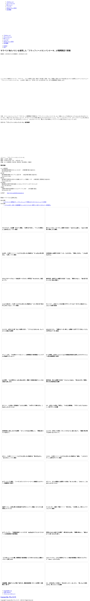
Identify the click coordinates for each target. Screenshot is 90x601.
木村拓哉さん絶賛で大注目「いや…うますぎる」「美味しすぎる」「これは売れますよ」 (67, 254)
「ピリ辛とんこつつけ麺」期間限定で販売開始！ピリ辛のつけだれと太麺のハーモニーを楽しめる (23, 558)
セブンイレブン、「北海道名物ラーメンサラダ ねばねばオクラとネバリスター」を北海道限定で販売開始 (23, 533)
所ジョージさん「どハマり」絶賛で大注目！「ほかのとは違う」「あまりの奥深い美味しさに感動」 (67, 228)
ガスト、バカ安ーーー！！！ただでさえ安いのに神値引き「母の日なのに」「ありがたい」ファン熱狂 (22, 457)
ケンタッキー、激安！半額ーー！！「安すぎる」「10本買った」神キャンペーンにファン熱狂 (67, 507)
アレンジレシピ (11, 3)
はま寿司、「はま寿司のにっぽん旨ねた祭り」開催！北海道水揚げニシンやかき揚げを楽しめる (23, 380)
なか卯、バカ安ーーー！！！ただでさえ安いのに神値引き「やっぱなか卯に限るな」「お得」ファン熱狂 (23, 254)
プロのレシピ (10, 2)
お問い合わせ (7, 592)
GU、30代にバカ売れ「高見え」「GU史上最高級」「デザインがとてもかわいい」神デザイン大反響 (67, 406)
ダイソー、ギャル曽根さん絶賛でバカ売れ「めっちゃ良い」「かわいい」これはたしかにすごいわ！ (67, 482)
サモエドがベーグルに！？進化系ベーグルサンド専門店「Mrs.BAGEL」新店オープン (22, 279)
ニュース (9, 6)
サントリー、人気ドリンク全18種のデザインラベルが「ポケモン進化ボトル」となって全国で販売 (67, 304)
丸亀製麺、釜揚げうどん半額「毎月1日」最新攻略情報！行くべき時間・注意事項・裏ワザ (22, 583)
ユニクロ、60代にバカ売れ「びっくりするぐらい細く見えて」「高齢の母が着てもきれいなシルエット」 (67, 431)
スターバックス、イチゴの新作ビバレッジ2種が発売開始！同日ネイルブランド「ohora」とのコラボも (66, 558)
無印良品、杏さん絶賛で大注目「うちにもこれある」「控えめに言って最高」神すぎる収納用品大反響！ (67, 380)
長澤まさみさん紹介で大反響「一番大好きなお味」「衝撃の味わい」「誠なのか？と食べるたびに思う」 (67, 533)
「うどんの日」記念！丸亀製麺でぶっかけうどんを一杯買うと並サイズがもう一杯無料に (27, 205)
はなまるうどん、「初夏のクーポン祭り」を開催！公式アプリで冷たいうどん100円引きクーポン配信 (67, 330)
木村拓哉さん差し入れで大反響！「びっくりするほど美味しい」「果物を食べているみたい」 (23, 431)
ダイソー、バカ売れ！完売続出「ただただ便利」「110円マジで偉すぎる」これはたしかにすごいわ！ (22, 406)
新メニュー (9, 5)
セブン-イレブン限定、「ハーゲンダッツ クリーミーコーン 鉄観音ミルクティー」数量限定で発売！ (22, 482)
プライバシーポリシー (9, 593)
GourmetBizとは (8, 590)
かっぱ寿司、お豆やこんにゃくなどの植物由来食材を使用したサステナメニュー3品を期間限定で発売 (67, 355)
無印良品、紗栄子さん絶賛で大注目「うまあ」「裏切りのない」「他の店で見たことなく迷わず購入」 (67, 279)
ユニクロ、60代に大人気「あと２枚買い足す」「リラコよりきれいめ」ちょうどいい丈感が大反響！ (23, 330)
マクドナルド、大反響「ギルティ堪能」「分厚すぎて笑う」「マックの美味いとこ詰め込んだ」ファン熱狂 (23, 228)
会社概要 (9, 9)
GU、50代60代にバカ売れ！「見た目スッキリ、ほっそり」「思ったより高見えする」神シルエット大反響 (66, 583)
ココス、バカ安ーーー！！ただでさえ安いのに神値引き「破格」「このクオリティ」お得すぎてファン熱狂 (67, 457)
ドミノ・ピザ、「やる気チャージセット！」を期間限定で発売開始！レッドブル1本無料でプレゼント (23, 355)
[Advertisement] (28, 30)
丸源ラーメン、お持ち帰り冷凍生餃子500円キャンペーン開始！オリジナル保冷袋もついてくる (22, 507)
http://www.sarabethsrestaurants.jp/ (15, 193)
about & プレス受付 (12, 8)
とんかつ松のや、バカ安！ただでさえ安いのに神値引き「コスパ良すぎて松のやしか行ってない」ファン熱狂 (23, 304)
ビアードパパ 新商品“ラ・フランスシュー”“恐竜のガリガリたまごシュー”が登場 (25, 202)
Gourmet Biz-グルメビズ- (8, 597)
